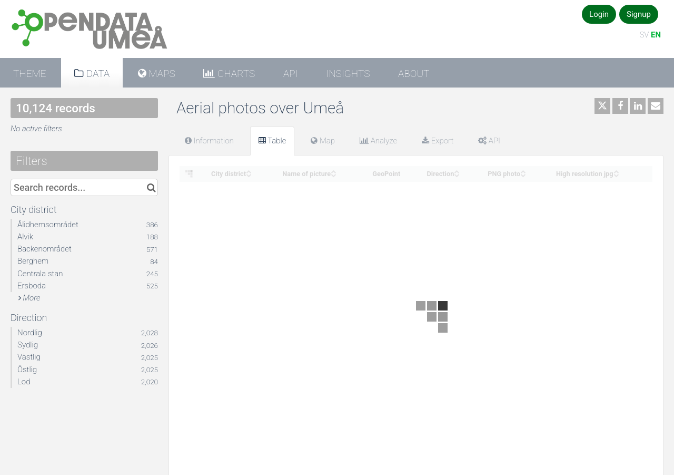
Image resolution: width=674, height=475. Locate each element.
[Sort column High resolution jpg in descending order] (616, 174)
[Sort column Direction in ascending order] (456, 170)
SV (644, 35)
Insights (348, 73)
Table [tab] (272, 141)
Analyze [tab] (378, 141)
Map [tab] (323, 141)
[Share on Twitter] (602, 106)
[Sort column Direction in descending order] (456, 174)
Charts (235, 73)
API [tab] (489, 141)
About (413, 73)
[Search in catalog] (151, 187)
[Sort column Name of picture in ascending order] (333, 170)
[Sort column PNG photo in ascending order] (523, 170)
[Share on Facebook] (620, 106)
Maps (160, 73)
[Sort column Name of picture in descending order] (333, 174)
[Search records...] (84, 187)
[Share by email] (655, 106)
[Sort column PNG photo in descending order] (523, 174)
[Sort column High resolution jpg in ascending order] (616, 170)
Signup (639, 14)
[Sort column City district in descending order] (248, 174)
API (290, 73)
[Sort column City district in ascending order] (248, 170)
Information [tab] (209, 141)
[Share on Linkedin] (638, 106)
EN (656, 35)
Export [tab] (437, 141)
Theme (29, 73)
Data (97, 73)
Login (599, 14)
